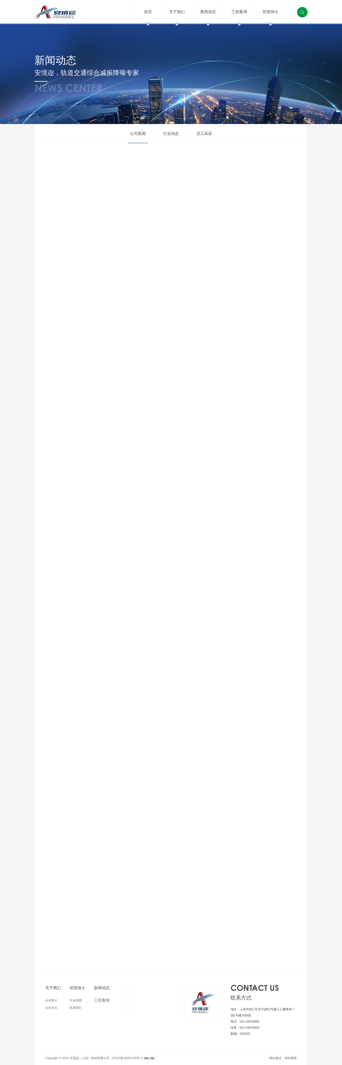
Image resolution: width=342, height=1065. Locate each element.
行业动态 (171, 133)
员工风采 (204, 133)
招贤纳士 (270, 17)
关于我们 (177, 17)
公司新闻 (138, 133)
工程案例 (239, 17)
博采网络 (291, 1058)
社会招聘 (76, 1000)
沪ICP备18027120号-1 (127, 1058)
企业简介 (51, 1000)
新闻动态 (208, 17)
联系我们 (76, 1007)
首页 (148, 17)
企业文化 (51, 1007)
